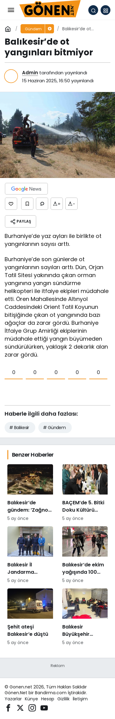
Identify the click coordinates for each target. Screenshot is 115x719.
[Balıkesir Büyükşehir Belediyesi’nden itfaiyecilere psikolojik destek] (85, 617)
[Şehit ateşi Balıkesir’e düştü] (30, 617)
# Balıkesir (19, 427)
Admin (30, 72)
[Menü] (11, 10)
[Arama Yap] (93, 10)
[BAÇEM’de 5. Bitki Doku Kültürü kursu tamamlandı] (85, 493)
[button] (105, 10)
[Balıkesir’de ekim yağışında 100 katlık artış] (85, 555)
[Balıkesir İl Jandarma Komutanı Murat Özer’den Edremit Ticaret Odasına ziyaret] (30, 555)
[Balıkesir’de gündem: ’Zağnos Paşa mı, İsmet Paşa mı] (30, 493)
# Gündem (54, 427)
